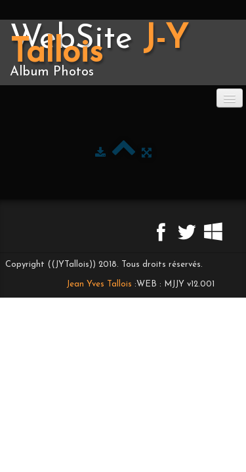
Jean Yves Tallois (99, 284)
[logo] (123, 52)
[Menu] (229, 98)
